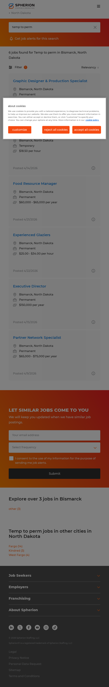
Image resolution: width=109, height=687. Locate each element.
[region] (54, 118)
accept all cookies (86, 129)
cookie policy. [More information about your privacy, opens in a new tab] (92, 120)
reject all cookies (56, 129)
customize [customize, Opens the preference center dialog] (19, 129)
